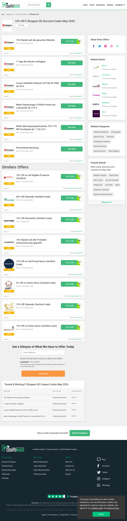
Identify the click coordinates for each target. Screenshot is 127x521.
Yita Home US (78, 210)
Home (85, 5)
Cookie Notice (64, 515)
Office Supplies (114, 151)
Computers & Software (102, 141)
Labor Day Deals (40, 466)
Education (110, 137)
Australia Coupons (39, 449)
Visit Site (21, 25)
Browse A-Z (106, 202)
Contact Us (69, 466)
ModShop (105, 103)
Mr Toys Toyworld (112, 180)
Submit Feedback (79, 433)
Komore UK (79, 231)
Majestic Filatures (100, 175)
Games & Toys (99, 137)
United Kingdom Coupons (68, 449)
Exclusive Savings (9, 462)
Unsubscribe (24, 362)
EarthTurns (106, 75)
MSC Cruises (98, 180)
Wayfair (105, 84)
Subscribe (43, 373)
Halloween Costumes (101, 190)
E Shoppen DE (34, 14)
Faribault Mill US (77, 274)
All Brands (6, 474)
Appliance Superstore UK (75, 188)
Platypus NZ (98, 185)
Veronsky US (78, 317)
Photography (115, 132)
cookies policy (97, 508)
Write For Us (70, 470)
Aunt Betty (109, 185)
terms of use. (113, 508)
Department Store (100, 146)
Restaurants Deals (9, 470)
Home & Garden (21, 14)
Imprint (68, 474)
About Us (68, 462)
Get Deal (72, 63)
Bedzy (104, 93)
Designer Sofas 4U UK (76, 296)
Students (110, 5)
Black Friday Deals (41, 462)
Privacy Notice (53, 515)
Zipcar (104, 66)
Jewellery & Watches (101, 132)
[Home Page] (4, 14)
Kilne (104, 112)
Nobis (117, 185)
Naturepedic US (78, 339)
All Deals (5, 478)
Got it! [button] (101, 514)
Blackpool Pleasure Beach (103, 194)
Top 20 (91, 5)
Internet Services (100, 151)
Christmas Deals (40, 474)
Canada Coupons (52, 449)
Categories (119, 5)
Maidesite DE (78, 253)
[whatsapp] (117, 46)
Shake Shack (113, 175)
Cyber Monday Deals (41, 470)
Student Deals (7, 466)
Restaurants (100, 5)
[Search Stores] (48, 4)
